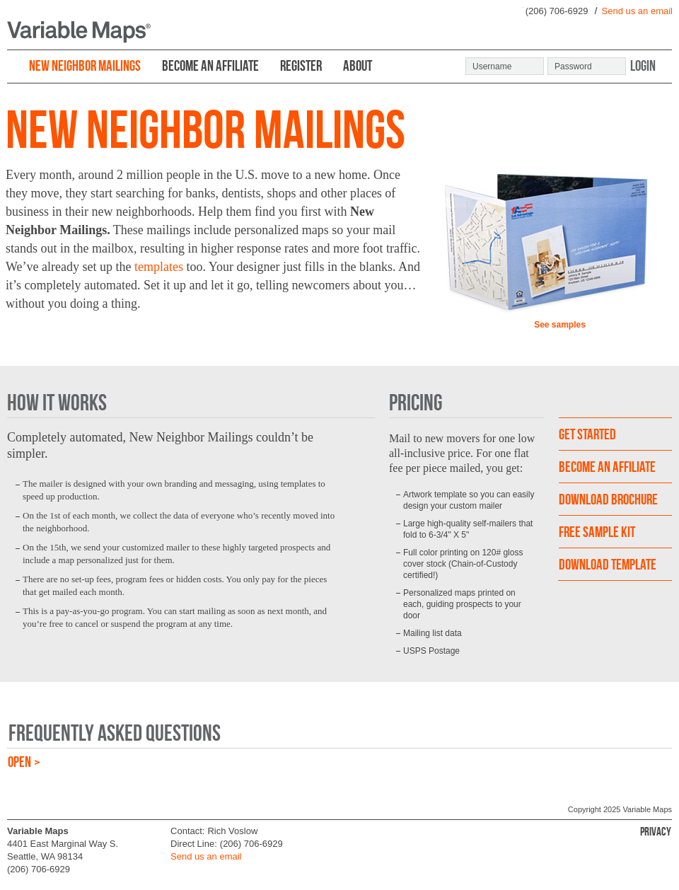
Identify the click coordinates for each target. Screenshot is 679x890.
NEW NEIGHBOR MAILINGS (85, 65)
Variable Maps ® (79, 32)
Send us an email (637, 11)
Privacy (655, 831)
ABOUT (357, 65)
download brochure (608, 499)
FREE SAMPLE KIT (597, 532)
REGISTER (301, 65)
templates (158, 267)
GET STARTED (587, 434)
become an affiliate (607, 466)
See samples (560, 325)
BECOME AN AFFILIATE (210, 65)
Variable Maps (648, 809)
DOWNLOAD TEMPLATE (607, 564)
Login (643, 65)
